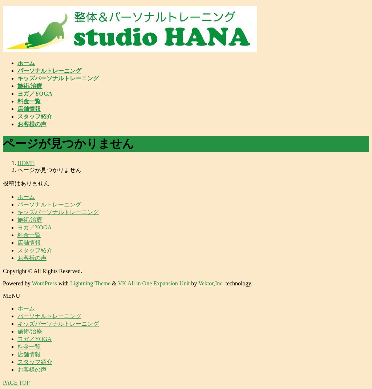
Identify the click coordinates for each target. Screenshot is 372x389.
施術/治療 (29, 220)
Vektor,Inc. (211, 283)
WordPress (44, 283)
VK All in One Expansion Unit (154, 283)
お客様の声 (31, 258)
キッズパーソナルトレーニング (58, 212)
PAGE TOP (16, 383)
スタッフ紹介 (34, 250)
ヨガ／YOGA (34, 227)
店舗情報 (29, 243)
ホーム (26, 197)
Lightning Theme (90, 283)
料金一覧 (29, 235)
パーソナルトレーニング (49, 204)
